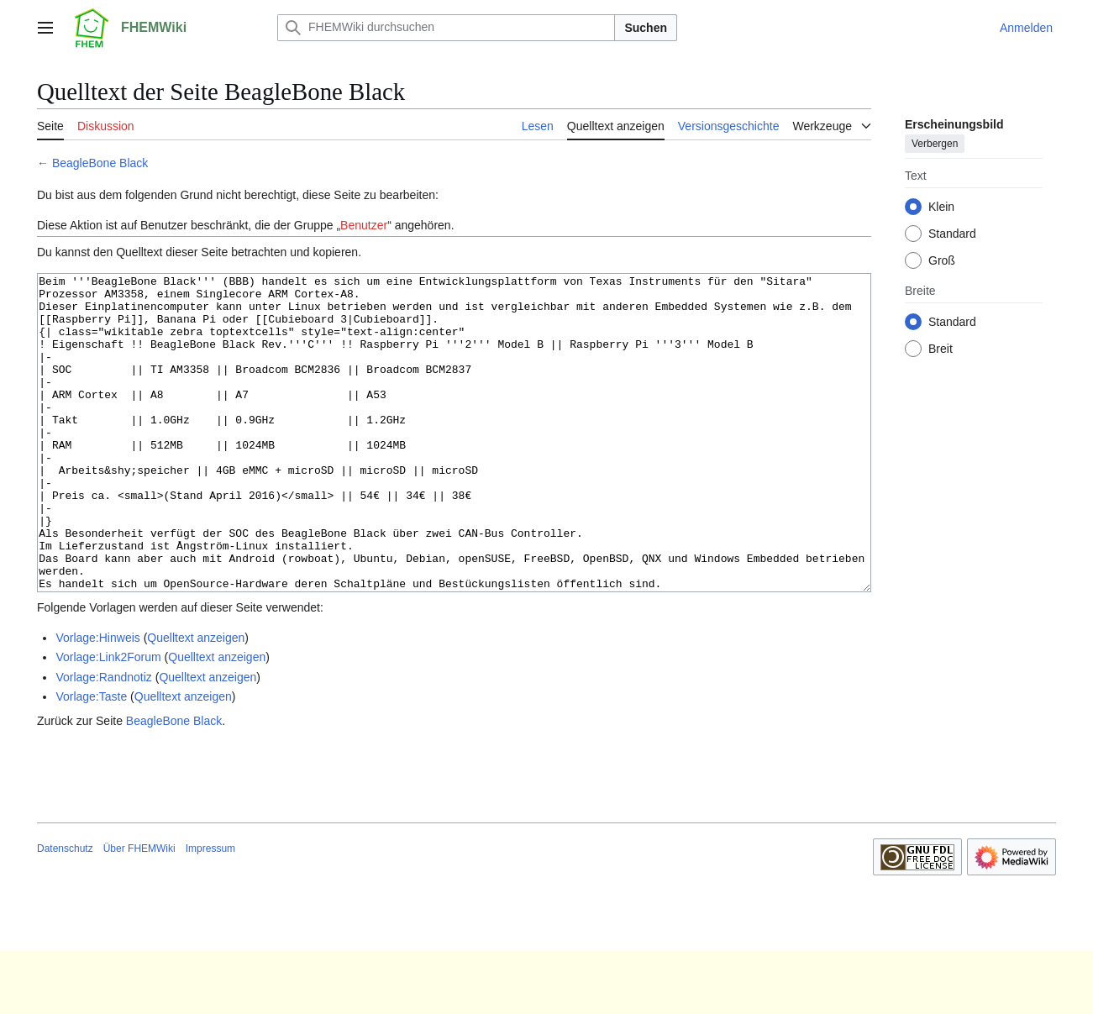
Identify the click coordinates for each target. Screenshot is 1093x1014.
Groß (941, 260)
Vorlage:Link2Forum (107, 720)
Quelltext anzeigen (195, 700)
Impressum (210, 911)
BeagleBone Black (100, 163)
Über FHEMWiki (139, 911)
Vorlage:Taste (91, 759)
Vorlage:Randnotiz (103, 740)
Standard (952, 233)
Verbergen (935, 144)
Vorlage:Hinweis (97, 700)
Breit (940, 348)
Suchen (645, 27)
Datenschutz (65, 911)
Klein (941, 206)
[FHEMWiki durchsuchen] (446, 27)
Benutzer (363, 225)
